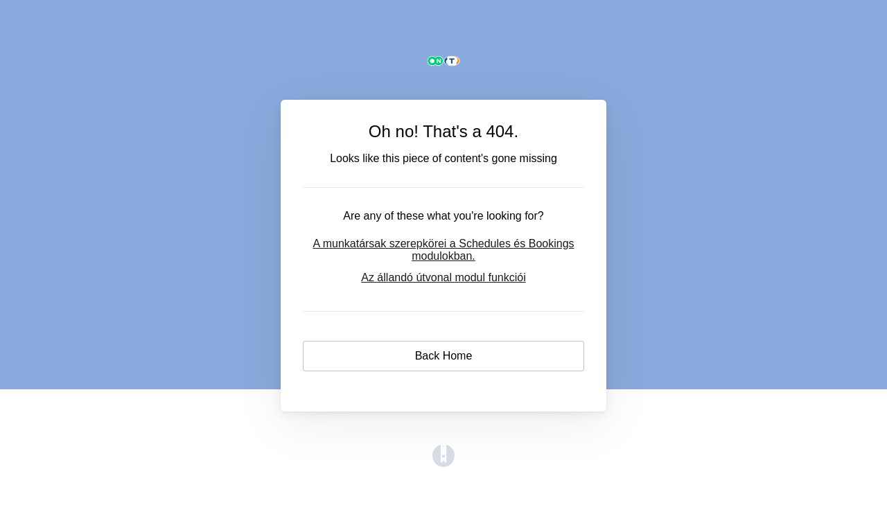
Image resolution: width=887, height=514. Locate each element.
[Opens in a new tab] (443, 463)
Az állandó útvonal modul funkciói (443, 277)
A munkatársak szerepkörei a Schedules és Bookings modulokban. (443, 250)
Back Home (444, 356)
